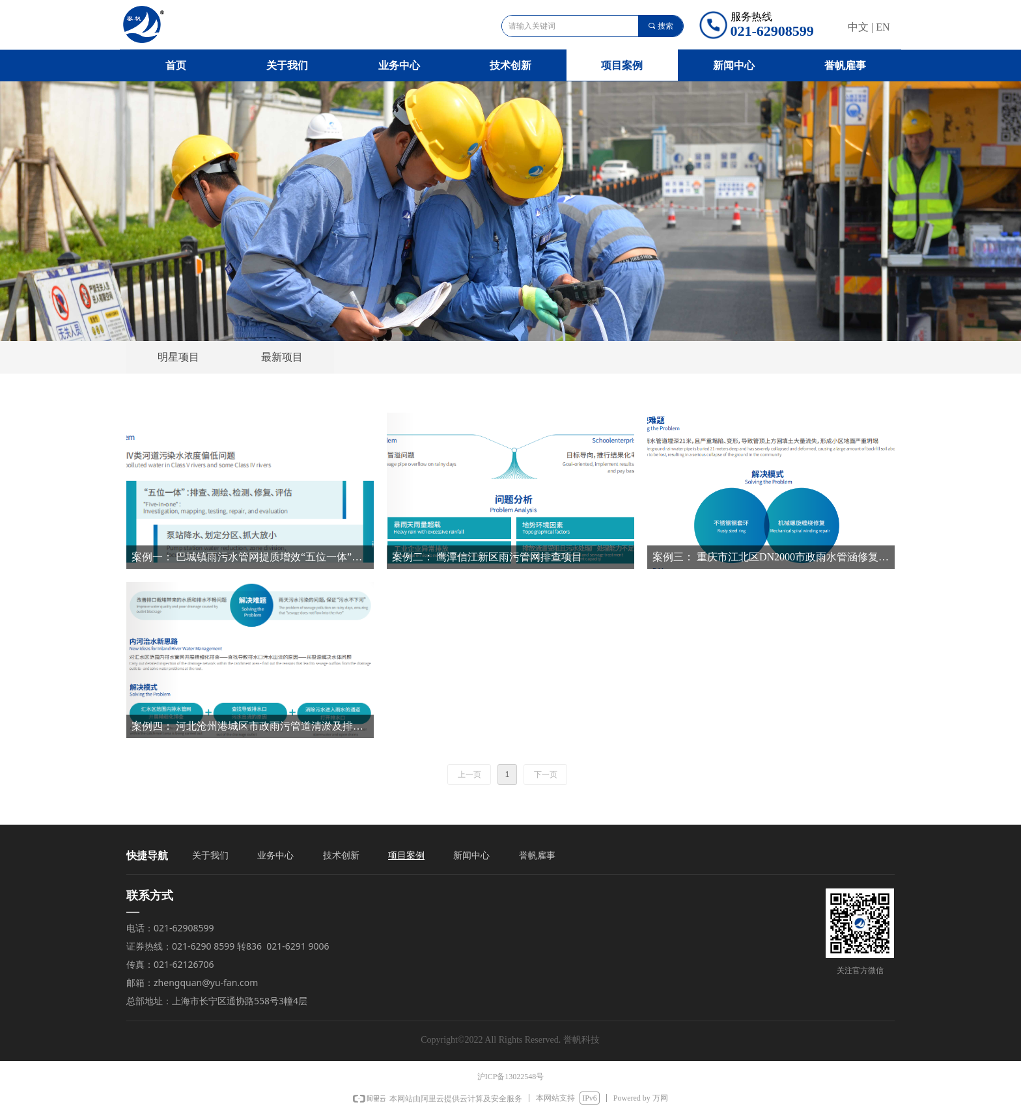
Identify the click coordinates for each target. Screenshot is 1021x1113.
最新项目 (282, 357)
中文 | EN (869, 27)
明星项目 (178, 357)
